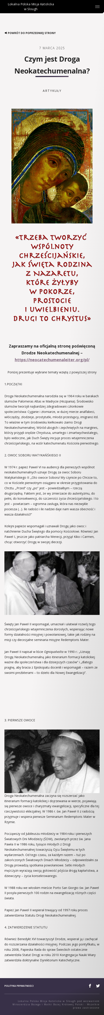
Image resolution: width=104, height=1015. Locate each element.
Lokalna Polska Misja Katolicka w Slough (31, 10)
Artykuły (52, 91)
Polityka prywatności (18, 985)
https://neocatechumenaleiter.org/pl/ (52, 359)
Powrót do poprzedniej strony (30, 33)
